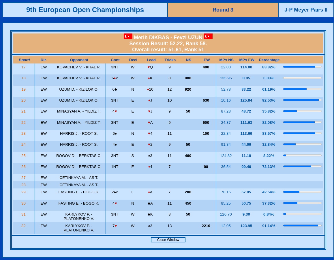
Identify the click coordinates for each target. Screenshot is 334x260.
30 (24, 203)
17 (24, 67)
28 (24, 185)
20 (24, 100)
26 (24, 166)
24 (24, 144)
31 (24, 214)
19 (24, 89)
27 (24, 177)
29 (24, 192)
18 (24, 78)
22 (24, 122)
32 (24, 226)
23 (24, 133)
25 (24, 156)
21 (24, 111)
